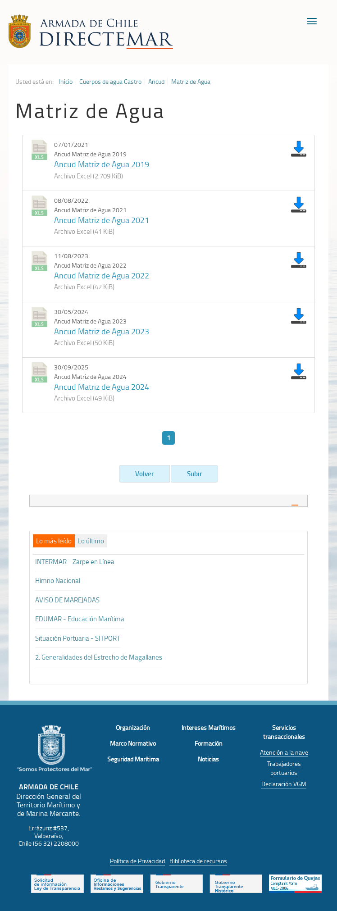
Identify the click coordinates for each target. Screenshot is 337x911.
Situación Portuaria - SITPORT (77, 638)
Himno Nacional (57, 580)
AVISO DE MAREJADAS (67, 600)
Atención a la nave (284, 752)
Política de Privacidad (137, 860)
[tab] (168, 501)
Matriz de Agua (190, 81)
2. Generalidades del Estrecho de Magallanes (98, 657)
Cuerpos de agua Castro (110, 81)
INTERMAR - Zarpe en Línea (74, 561)
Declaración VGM (283, 783)
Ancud (156, 81)
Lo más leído (54, 541)
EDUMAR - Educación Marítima (79, 619)
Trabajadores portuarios (284, 768)
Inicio (66, 81)
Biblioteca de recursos (198, 860)
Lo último (91, 541)
